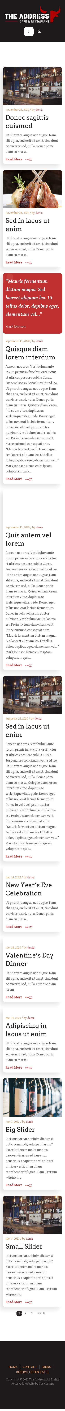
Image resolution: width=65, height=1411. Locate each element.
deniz (39, 110)
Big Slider (20, 1129)
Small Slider (24, 1246)
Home (13, 1367)
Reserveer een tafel (32, 1372)
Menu (46, 1367)
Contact (30, 1367)
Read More (14, 159)
